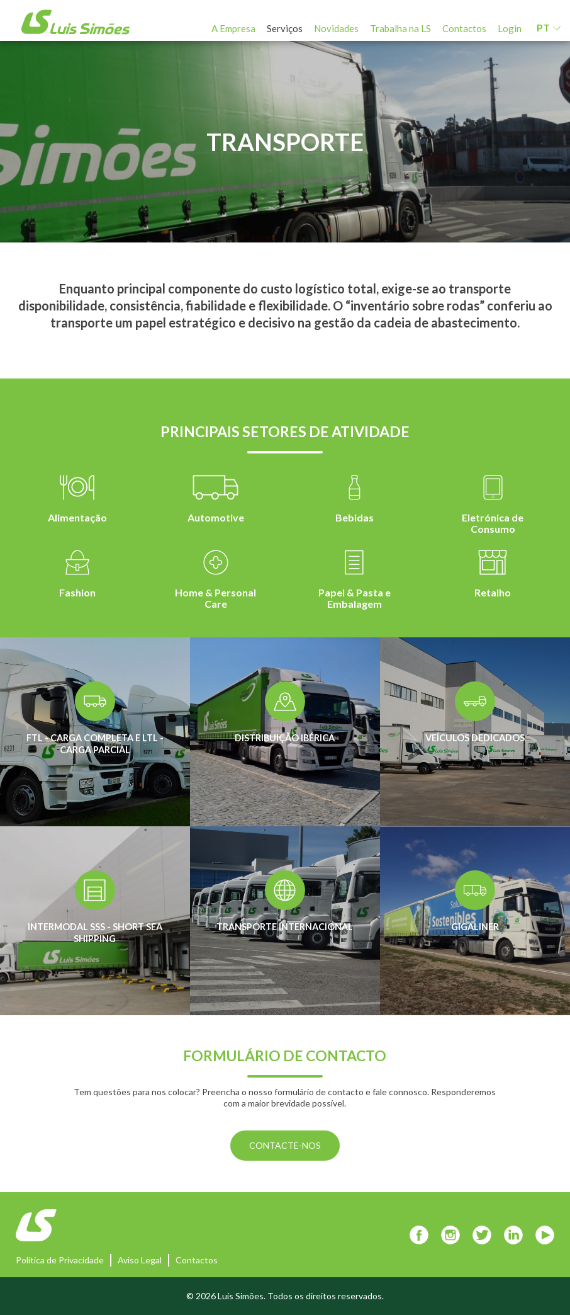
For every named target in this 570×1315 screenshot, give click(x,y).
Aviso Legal (140, 1260)
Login (510, 28)
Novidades (336, 28)
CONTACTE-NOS (285, 1145)
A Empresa (233, 28)
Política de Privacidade (60, 1260)
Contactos (464, 28)
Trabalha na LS (400, 28)
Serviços (285, 28)
